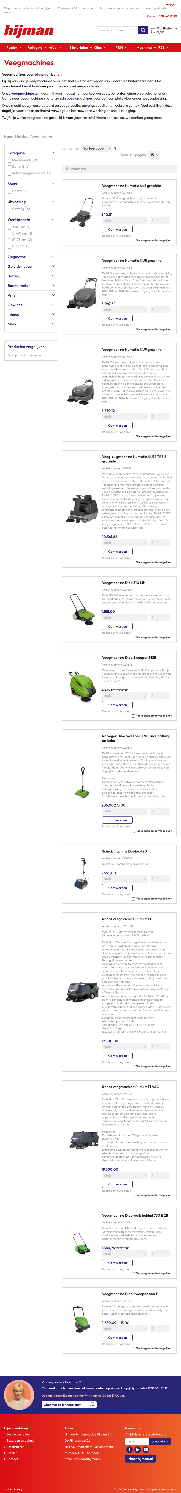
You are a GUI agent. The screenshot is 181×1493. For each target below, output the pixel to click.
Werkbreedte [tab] (19, 219)
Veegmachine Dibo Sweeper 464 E (130, 1294)
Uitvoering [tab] (17, 201)
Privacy (18, 1489)
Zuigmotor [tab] (17, 256)
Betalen (12, 1453)
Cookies (8, 1489)
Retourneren (15, 1447)
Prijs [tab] (11, 295)
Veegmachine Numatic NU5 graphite (132, 260)
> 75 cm (21, 246)
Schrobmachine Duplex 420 (124, 851)
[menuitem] (12, 47)
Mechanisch (25, 160)
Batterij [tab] (14, 276)
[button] (137, 240)
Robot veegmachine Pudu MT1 (126, 919)
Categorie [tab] (16, 153)
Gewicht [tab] (15, 304)
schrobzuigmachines (76, 98)
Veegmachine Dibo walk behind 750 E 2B (135, 1215)
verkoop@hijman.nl (87, 1459)
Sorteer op (70, 148)
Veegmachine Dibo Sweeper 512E (129, 657)
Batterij (21, 166)
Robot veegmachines (32, 173)
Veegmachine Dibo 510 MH (124, 582)
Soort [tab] (12, 183)
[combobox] (122, 30)
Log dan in (125, 236)
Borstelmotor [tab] (19, 285)
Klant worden (117, 229)
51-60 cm (22, 233)
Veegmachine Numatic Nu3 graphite (131, 185)
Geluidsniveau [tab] (20, 266)
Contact (12, 1459)
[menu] (90, 47)
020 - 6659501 (88, 1453)
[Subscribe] (160, 1441)
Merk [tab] (12, 324)
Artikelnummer (111, 193)
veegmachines (22, 93)
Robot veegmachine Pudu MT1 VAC (130, 1086)
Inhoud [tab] (13, 314)
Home (8, 136)
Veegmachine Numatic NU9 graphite (132, 349)
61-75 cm (22, 239)
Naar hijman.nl (140, 1458)
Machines (22, 136)
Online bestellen (18, 1434)
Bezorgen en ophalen (21, 1440)
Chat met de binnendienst (62, 1405)
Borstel (21, 191)
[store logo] (29, 31)
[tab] (28, 1428)
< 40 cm (21, 227)
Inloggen (170, 4)
